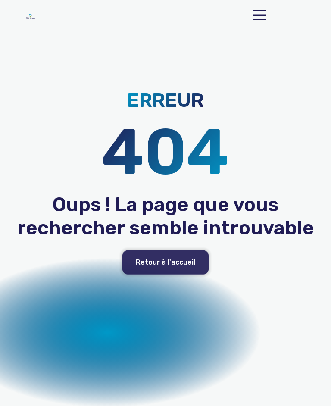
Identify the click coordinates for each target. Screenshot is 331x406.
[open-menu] (259, 16)
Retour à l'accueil (165, 263)
